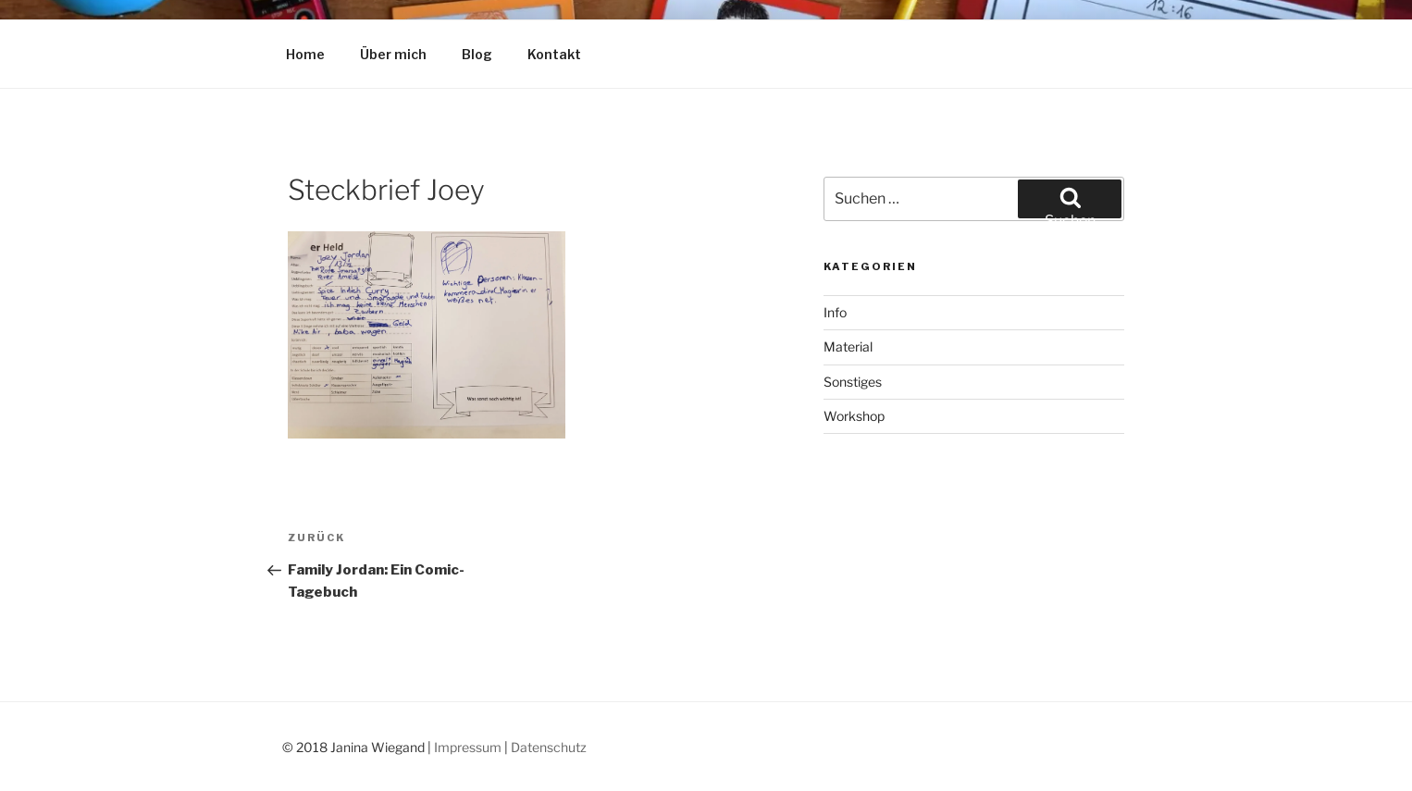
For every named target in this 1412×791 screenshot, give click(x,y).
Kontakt (554, 54)
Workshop (854, 416)
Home (305, 54)
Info (835, 312)
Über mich (393, 54)
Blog (477, 54)
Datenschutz (549, 747)
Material (848, 346)
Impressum (468, 747)
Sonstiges (853, 381)
